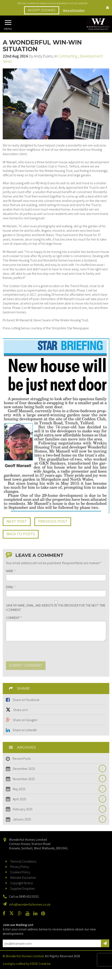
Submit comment (25, 665)
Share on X (20, 710)
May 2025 (55, 789)
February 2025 (55, 809)
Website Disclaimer (23, 877)
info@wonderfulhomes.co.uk (29, 904)
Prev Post (52, 521)
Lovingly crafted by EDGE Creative (27, 963)
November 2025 (55, 779)
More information (74, 10)
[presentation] (38, 653)
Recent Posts (22, 758)
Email (11, 587)
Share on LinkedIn (25, 730)
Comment (14, 618)
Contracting (67, 56)
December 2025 (55, 768)
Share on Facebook (26, 700)
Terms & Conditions (23, 861)
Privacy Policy (19, 866)
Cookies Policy (20, 872)
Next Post (17, 521)
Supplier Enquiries (22, 888)
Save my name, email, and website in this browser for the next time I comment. (55, 607)
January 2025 (55, 819)
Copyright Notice (21, 883)
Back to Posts (21, 534)
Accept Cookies (41, 10)
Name (10, 571)
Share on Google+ (25, 720)
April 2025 (55, 799)
